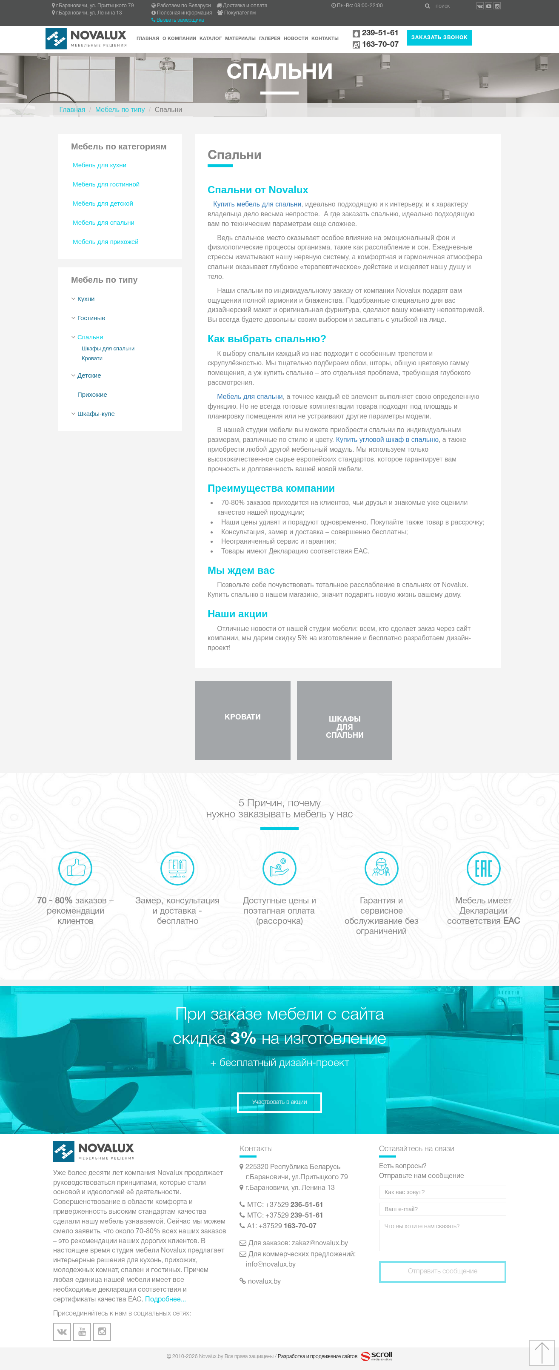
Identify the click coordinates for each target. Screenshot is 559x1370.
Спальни (90, 337)
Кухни (85, 298)
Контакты (325, 39)
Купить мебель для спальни (257, 204)
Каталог (211, 39)
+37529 (294, 1205)
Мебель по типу (120, 109)
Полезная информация (181, 13)
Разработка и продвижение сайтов (318, 1356)
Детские (89, 375)
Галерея (269, 39)
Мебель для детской (103, 203)
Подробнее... (165, 1300)
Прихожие (92, 394)
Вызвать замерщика (177, 20)
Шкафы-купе (96, 413)
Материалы (240, 39)
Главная (148, 39)
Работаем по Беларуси (181, 5)
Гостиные (91, 317)
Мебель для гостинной (106, 184)
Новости (296, 39)
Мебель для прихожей (106, 241)
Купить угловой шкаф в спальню (387, 439)
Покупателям (236, 13)
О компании (179, 39)
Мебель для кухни (99, 165)
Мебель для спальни (103, 222)
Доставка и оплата (242, 5)
